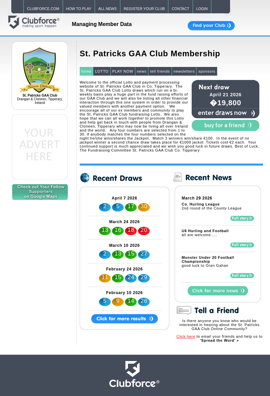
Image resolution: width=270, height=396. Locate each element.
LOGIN (202, 9)
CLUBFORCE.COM (43, 9)
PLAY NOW (122, 71)
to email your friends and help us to (219, 338)
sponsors (206, 71)
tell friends (160, 71)
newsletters (184, 71)
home (86, 71)
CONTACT (180, 9)
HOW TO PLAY (78, 9)
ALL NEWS (107, 9)
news (142, 71)
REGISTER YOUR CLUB (144, 9)
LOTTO (101, 71)
